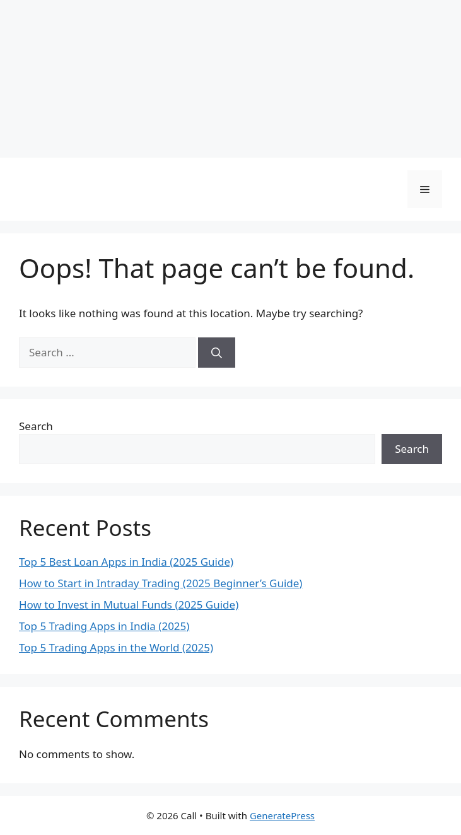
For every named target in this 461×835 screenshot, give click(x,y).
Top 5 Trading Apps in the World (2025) (116, 647)
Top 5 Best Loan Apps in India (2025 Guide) (126, 561)
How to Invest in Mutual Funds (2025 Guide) (128, 604)
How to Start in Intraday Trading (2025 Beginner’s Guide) (160, 583)
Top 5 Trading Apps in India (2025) (104, 626)
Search (36, 426)
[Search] (216, 352)
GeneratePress (282, 815)
